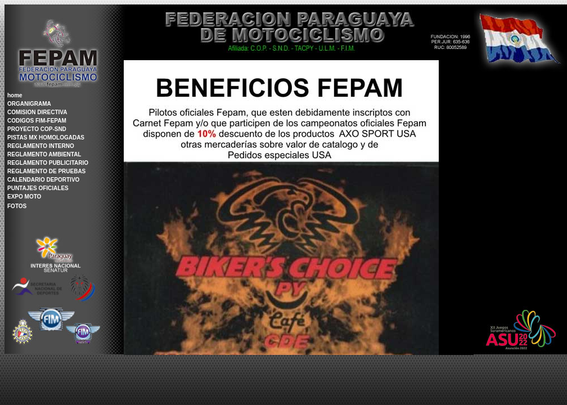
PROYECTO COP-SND (36, 129)
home (14, 95)
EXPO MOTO (24, 197)
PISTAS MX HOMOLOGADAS (45, 137)
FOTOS (16, 206)
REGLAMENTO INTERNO (40, 146)
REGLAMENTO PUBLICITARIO (47, 163)
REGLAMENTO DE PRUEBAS (46, 171)
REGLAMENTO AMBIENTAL (44, 154)
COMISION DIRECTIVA (37, 112)
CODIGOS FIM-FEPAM (36, 121)
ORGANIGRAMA (29, 104)
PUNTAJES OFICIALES (38, 188)
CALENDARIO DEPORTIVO (43, 180)
